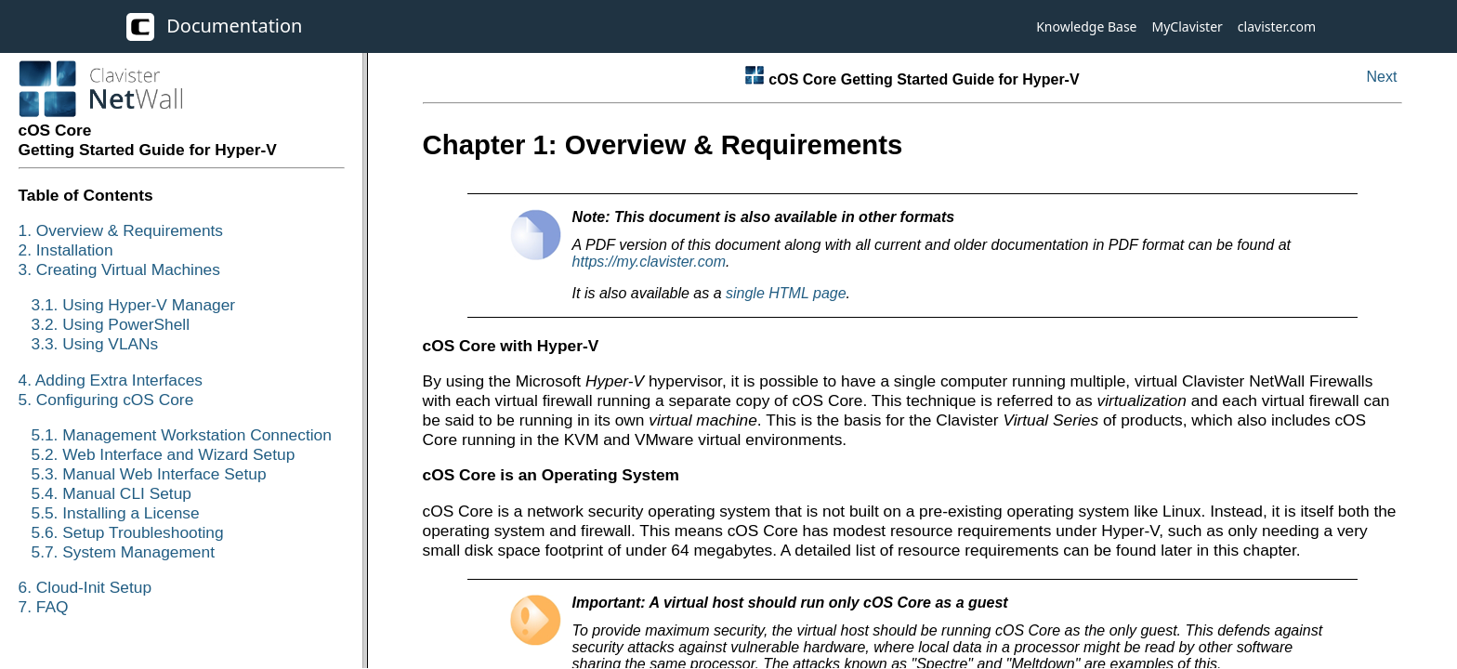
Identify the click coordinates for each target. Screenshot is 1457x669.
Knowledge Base (1086, 26)
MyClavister (1187, 26)
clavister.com (1277, 26)
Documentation (214, 27)
